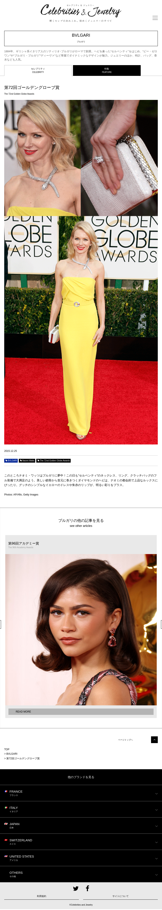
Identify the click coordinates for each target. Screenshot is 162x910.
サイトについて (120, 897)
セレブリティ (38, 71)
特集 (106, 71)
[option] (81, 627)
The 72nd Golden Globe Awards (53, 461)
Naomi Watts (27, 461)
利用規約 (41, 897)
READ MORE (23, 712)
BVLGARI (11, 461)
